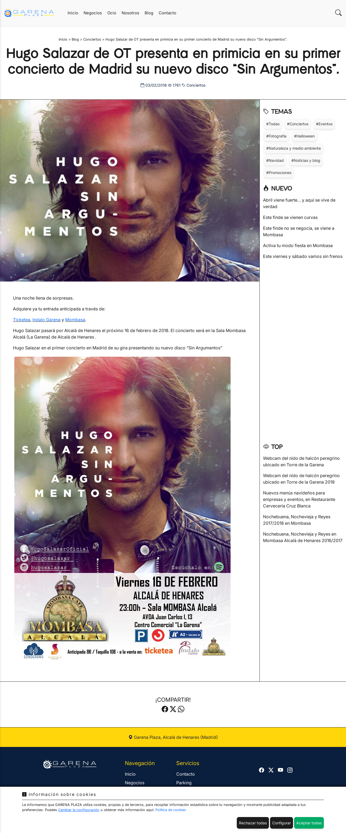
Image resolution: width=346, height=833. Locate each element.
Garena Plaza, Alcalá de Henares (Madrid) (173, 737)
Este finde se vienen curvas (290, 217)
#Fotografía (276, 136)
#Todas (273, 124)
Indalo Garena (46, 319)
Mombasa (75, 319)
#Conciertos (297, 124)
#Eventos (324, 124)
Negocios (93, 12)
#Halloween (304, 136)
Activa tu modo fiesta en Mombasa (298, 245)
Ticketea (21, 319)
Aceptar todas (309, 823)
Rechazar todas (253, 823)
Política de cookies (170, 810)
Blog (149, 12)
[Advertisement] (303, 349)
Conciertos (193, 85)
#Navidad (275, 160)
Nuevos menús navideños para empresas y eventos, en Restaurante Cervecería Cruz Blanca (299, 499)
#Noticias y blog (305, 160)
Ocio (111, 12)
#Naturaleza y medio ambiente (293, 148)
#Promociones (278, 172)
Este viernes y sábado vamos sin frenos (302, 256)
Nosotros (130, 12)
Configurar (281, 823)
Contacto (167, 12)
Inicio (73, 12)
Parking (184, 782)
